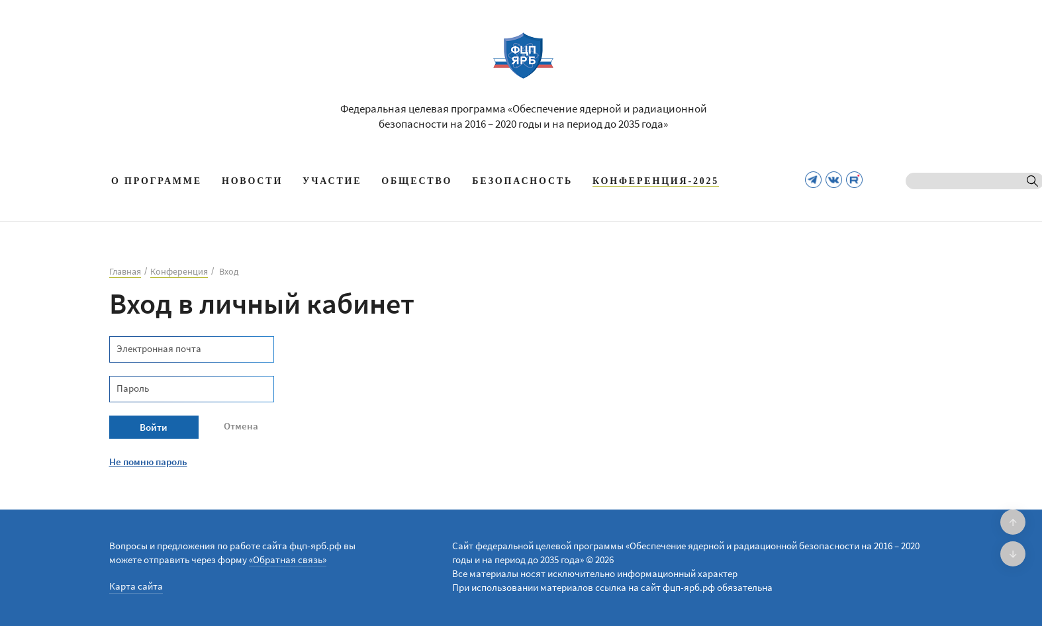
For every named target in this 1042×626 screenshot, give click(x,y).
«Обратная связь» (287, 559)
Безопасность (522, 181)
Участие (332, 181)
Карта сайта (136, 586)
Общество (416, 181)
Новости (252, 181)
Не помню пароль (148, 461)
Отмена (241, 426)
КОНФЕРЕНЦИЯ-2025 (655, 181)
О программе (156, 181)
